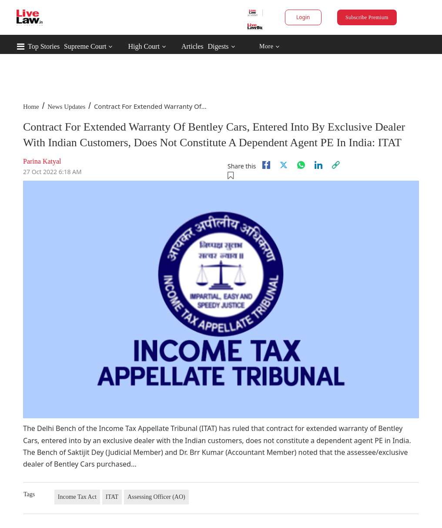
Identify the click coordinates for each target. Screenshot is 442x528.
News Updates (66, 106)
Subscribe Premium (366, 17)
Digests (218, 46)
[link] (336, 165)
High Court (143, 46)
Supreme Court (85, 46)
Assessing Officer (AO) (156, 497)
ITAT (112, 497)
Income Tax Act (77, 497)
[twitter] (284, 165)
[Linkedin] (318, 165)
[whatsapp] (301, 165)
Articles (192, 46)
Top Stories (44, 46)
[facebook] (266, 165)
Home (31, 106)
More (269, 47)
